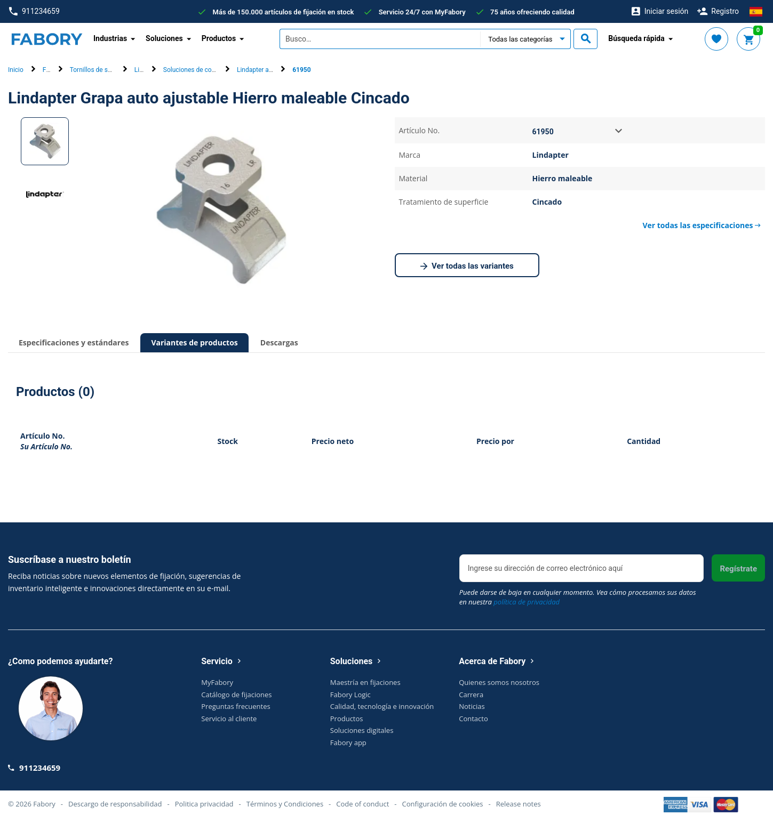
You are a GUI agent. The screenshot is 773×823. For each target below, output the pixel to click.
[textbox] (380, 39)
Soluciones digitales (362, 730)
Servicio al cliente (229, 718)
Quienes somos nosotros (499, 682)
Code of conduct (362, 804)
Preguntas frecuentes (235, 706)
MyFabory (217, 682)
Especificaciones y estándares (74, 342)
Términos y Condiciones (284, 804)
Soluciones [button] (164, 38)
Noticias (471, 706)
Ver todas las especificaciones (701, 225)
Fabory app (348, 742)
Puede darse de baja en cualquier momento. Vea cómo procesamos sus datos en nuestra (577, 597)
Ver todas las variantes (467, 266)
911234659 (34, 11)
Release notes (518, 804)
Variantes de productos (194, 342)
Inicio (15, 70)
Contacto (473, 718)
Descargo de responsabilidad (115, 804)
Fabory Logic (350, 694)
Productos (346, 718)
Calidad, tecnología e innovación (382, 706)
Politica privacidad (204, 804)
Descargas (279, 342)
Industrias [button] (110, 38)
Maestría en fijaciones (365, 682)
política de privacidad (526, 602)
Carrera (471, 694)
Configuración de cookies (442, 804)
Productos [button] (219, 38)
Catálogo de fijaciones (236, 694)
